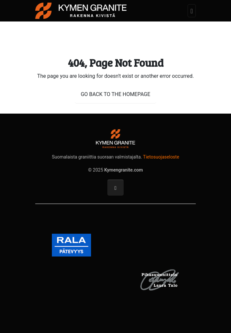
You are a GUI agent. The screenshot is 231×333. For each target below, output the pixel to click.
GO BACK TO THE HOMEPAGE (115, 94)
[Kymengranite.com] (81, 10)
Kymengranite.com (123, 170)
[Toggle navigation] (192, 11)
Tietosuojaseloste (161, 157)
